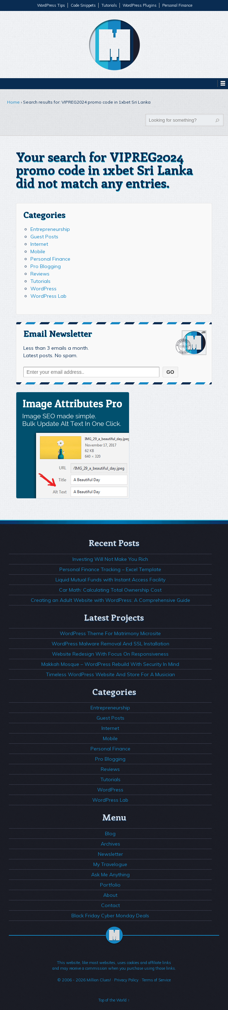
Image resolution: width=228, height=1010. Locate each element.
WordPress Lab (48, 296)
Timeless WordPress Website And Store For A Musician (110, 674)
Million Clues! (99, 979)
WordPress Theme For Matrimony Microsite (110, 633)
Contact (110, 905)
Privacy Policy (126, 979)
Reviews (39, 274)
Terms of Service (156, 979)
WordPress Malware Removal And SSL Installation (110, 643)
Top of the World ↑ (114, 1000)
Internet (39, 244)
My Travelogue (110, 864)
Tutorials (109, 5)
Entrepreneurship (50, 229)
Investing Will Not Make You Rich (110, 559)
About (110, 895)
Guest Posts (44, 236)
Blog (110, 833)
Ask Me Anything (110, 874)
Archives (110, 844)
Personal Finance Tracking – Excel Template (110, 569)
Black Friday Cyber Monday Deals (110, 915)
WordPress (43, 288)
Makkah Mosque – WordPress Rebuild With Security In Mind (110, 664)
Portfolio (110, 885)
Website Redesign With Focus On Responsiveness (110, 654)
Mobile (37, 251)
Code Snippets (83, 5)
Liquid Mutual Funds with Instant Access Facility (110, 579)
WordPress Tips (51, 5)
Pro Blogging (45, 266)
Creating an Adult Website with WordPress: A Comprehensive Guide (110, 600)
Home (13, 102)
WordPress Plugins (140, 5)
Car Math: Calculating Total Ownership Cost (110, 590)
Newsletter (110, 854)
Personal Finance (177, 5)
